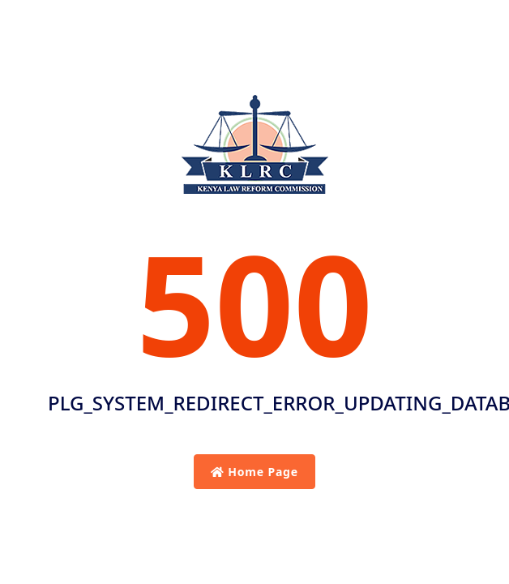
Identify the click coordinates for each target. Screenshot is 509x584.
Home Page (254, 471)
